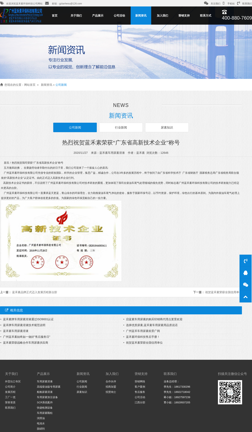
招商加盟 (111, 386)
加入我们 (162, 15)
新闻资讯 (141, 15)
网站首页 (29, 84)
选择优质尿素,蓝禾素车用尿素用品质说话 (152, 325)
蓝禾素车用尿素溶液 (15, 331)
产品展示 (97, 15)
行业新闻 (121, 127)
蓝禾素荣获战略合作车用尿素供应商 (25, 342)
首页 (54, 15)
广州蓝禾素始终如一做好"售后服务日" (26, 336)
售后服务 (140, 391)
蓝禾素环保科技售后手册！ (143, 336)
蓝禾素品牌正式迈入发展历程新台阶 (34, 292)
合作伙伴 (111, 381)
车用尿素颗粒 (45, 412)
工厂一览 (10, 397)
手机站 (229, 3)
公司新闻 (61, 84)
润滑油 (41, 418)
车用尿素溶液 (45, 381)
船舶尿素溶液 (45, 391)
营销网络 (140, 381)
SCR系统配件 (45, 402)
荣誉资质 (10, 402)
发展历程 (10, 391)
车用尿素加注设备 (47, 397)
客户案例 (140, 386)
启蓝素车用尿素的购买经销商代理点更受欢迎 (154, 319)
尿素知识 (166, 127)
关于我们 (76, 15)
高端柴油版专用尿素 (48, 386)
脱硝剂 (41, 428)
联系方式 (205, 15)
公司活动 (119, 15)
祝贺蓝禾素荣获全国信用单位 (223, 292)
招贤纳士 (111, 391)
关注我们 (212, 3)
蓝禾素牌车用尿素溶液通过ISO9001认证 (28, 319)
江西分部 (140, 402)
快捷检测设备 (45, 407)
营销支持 (184, 15)
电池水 (41, 423)
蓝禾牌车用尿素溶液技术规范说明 (24, 325)
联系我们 (244, 3)
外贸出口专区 (13, 381)
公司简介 (10, 386)
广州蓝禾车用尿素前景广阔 (143, 331)
